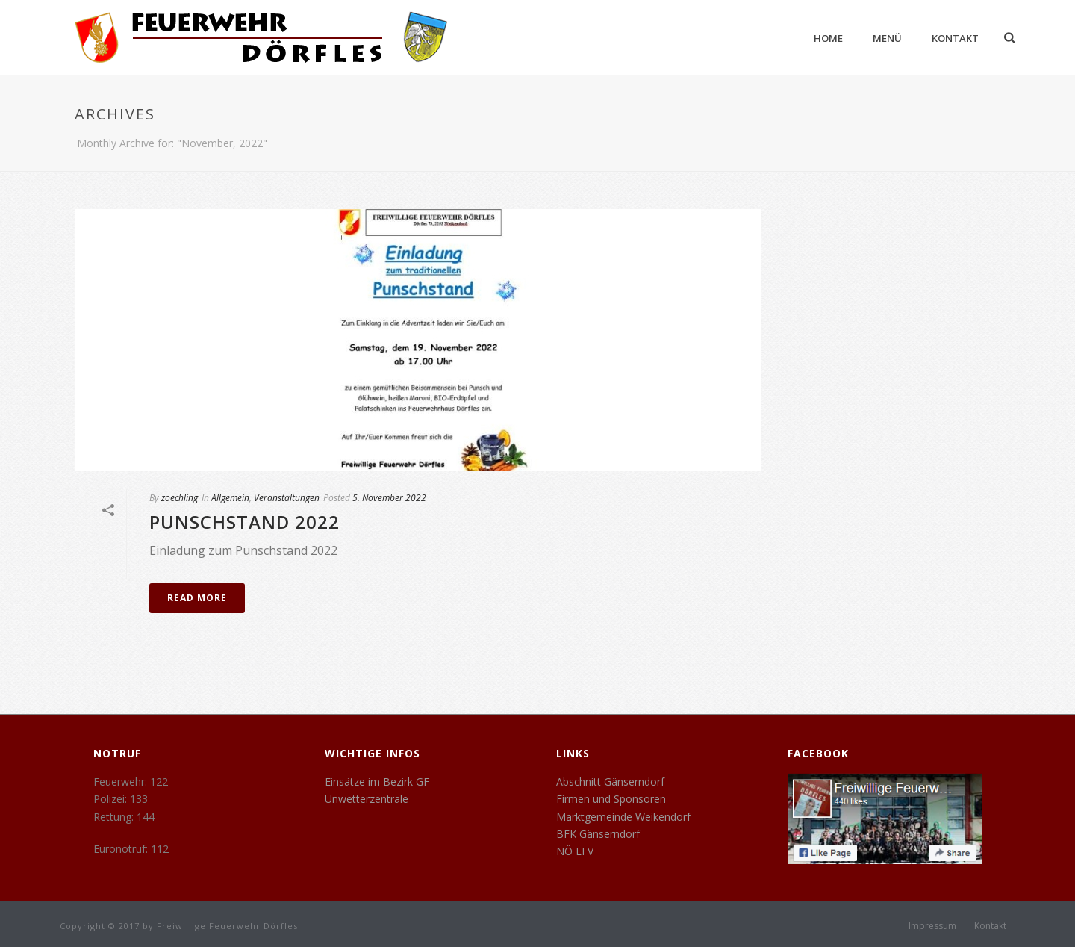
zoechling (179, 497)
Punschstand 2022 (244, 521)
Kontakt (955, 38)
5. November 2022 (389, 497)
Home (828, 38)
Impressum (932, 926)
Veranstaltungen (287, 497)
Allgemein (230, 497)
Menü (887, 38)
